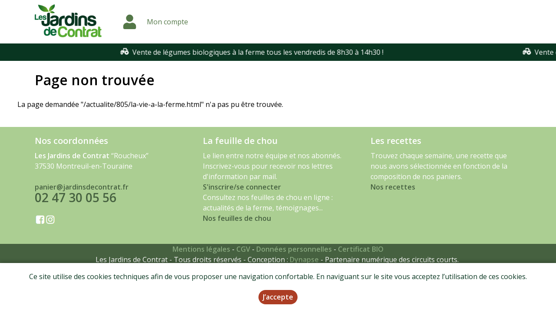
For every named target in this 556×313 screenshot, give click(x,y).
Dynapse (304, 259)
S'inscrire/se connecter (242, 187)
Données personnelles (294, 249)
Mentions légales (201, 249)
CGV (243, 249)
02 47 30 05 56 (75, 197)
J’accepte (278, 298)
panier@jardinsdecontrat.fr (82, 187)
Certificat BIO (361, 249)
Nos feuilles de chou (237, 218)
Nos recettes (393, 187)
